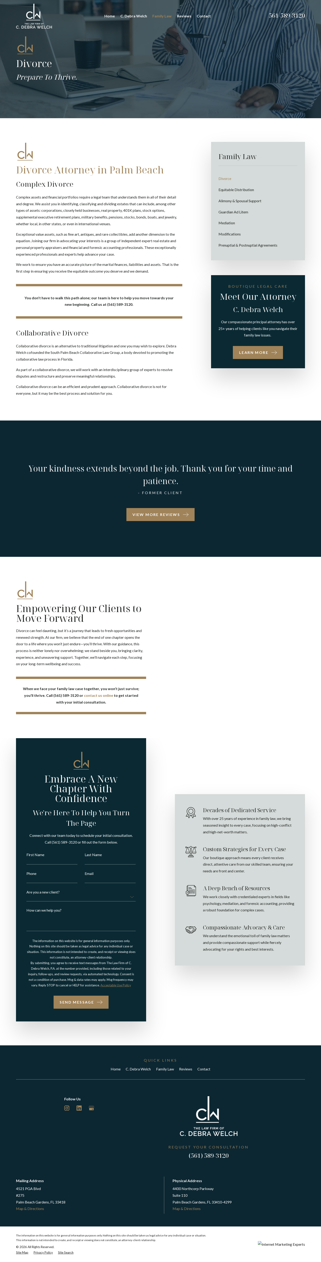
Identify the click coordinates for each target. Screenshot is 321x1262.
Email (84, 873)
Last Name (88, 855)
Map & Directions (30, 1208)
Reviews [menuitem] (184, 16)
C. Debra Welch (138, 1069)
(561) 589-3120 (209, 1155)
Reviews (185, 1069)
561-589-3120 (287, 15)
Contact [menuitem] (204, 16)
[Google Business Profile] (91, 1108)
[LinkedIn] (79, 1108)
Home (116, 1069)
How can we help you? (39, 910)
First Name (31, 855)
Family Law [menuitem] (162, 16)
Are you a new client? (38, 892)
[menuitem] (257, 178)
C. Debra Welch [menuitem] (133, 16)
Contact (203, 1069)
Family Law (165, 1069)
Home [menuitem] (109, 16)
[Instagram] (66, 1108)
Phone (27, 873)
